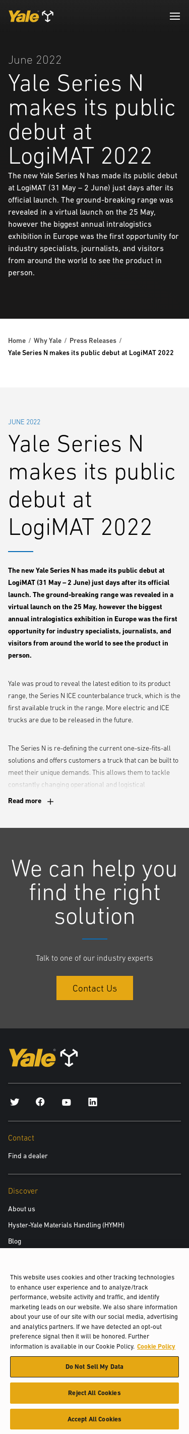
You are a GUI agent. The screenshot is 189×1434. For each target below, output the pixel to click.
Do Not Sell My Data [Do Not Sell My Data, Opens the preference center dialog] (94, 1370)
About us (21, 1209)
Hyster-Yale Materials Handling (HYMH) (66, 1225)
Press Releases (93, 340)
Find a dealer (28, 1156)
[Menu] (175, 16)
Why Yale (47, 340)
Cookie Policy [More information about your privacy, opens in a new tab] (156, 1350)
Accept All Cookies (94, 1423)
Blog (14, 1241)
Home (17, 340)
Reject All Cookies (94, 1397)
